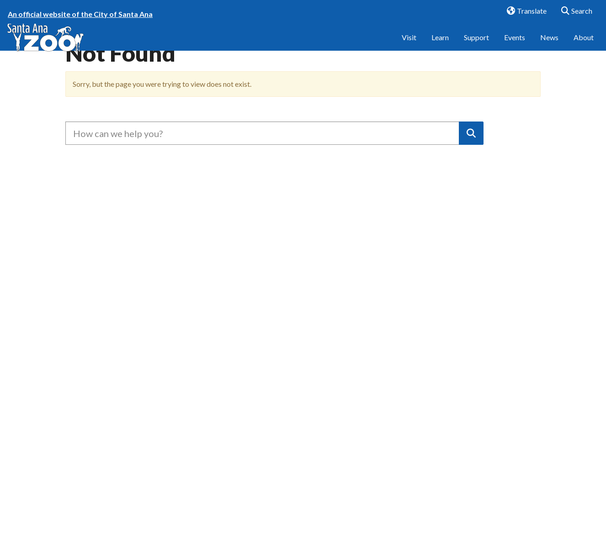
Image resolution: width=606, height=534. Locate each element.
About (584, 44)
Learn (440, 44)
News (549, 44)
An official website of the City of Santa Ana (80, 14)
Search (574, 11)
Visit (409, 44)
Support (476, 44)
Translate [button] (523, 11)
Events (514, 44)
